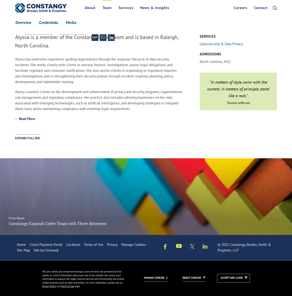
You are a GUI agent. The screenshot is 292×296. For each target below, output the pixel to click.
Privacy (112, 244)
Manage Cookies (133, 244)
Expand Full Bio (27, 138)
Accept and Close (232, 278)
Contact (261, 8)
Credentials (48, 23)
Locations (73, 244)
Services (126, 8)
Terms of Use (93, 244)
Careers (240, 8)
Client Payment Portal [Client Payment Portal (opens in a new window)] (45, 244)
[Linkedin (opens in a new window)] (205, 247)
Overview (23, 23)
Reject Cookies (192, 278)
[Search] (275, 8)
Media (71, 23)
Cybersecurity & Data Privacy (221, 44)
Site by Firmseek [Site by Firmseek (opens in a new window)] (46, 250)
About (90, 8)
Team (107, 8)
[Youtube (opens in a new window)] (179, 246)
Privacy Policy (49, 286)
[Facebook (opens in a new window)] (165, 247)
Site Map (23, 250)
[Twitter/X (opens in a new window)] (192, 247)
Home (21, 244)
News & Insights (154, 8)
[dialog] (146, 278)
